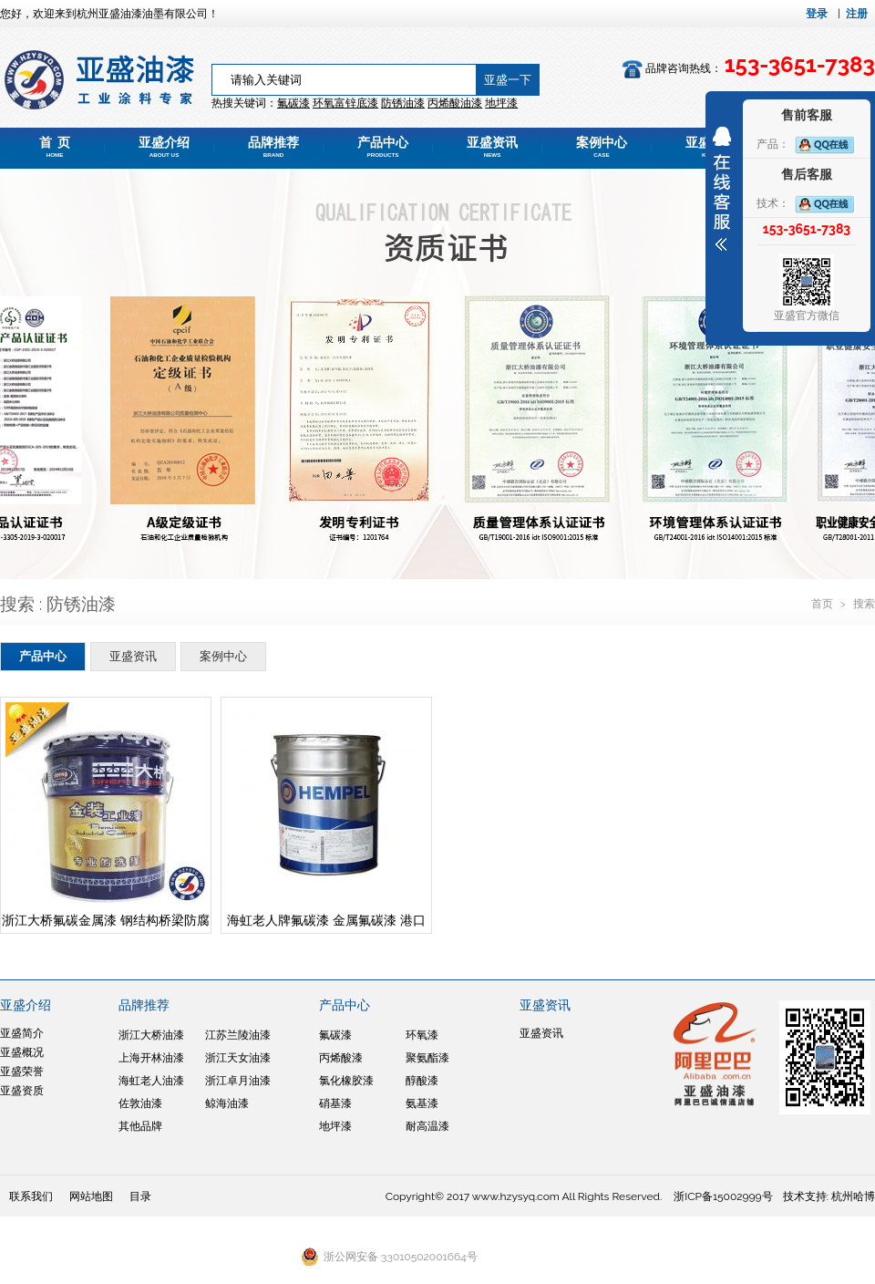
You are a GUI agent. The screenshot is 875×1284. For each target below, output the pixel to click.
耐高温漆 (427, 1126)
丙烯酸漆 (341, 1057)
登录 (817, 13)
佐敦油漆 (140, 1103)
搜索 (864, 603)
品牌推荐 (273, 147)
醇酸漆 (422, 1080)
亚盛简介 (22, 1033)
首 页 (54, 147)
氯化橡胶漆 (346, 1080)
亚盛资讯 (492, 147)
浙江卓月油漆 (238, 1080)
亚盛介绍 (164, 147)
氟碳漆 (293, 103)
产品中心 (383, 147)
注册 (857, 13)
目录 (140, 1196)
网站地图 (91, 1196)
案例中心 (601, 147)
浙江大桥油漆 (151, 1035)
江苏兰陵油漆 (238, 1035)
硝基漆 (335, 1103)
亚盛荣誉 (22, 1071)
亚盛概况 (22, 1052)
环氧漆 (422, 1035)
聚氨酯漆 (427, 1057)
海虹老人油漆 (151, 1080)
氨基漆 (422, 1103)
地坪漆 (335, 1126)
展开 (721, 189)
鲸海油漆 (227, 1103)
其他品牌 (140, 1126)
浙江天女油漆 (238, 1057)
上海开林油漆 (151, 1057)
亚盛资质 (22, 1090)
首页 (823, 603)
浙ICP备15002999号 (723, 1196)
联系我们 (31, 1196)
